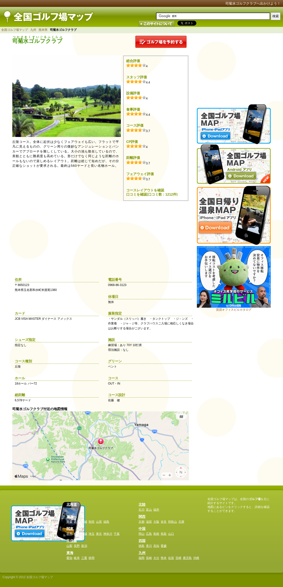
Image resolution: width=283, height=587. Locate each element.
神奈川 (107, 534)
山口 (171, 534)
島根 (156, 534)
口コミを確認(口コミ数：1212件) (151, 194)
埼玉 (91, 534)
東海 (69, 553)
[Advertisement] (234, 66)
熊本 (164, 558)
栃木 (77, 534)
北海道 (71, 504)
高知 (156, 546)
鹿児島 (187, 558)
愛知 (69, 558)
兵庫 (181, 521)
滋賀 (149, 521)
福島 (106, 521)
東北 (69, 517)
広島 (149, 534)
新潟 (84, 546)
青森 (69, 521)
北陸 (142, 504)
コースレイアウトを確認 (145, 190)
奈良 (164, 521)
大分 (156, 558)
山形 (99, 521)
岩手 (77, 521)
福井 (156, 509)
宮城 (84, 521)
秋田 (91, 521)
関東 (69, 529)
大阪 (156, 521)
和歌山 (172, 521)
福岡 (141, 558)
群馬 (69, 534)
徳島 (141, 546)
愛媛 (164, 546)
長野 (77, 546)
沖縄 (196, 558)
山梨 (69, 546)
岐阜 (77, 558)
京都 (141, 521)
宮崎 (178, 558)
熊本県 (43, 30)
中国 (142, 529)
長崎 (149, 558)
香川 (149, 546)
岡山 (141, 534)
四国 (142, 541)
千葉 (117, 534)
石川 (141, 509)
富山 (149, 509)
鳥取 (164, 534)
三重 (84, 558)
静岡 (91, 558)
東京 (99, 534)
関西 (142, 517)
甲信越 (71, 541)
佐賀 (171, 558)
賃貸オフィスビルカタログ (234, 309)
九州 (33, 30)
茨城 (84, 534)
